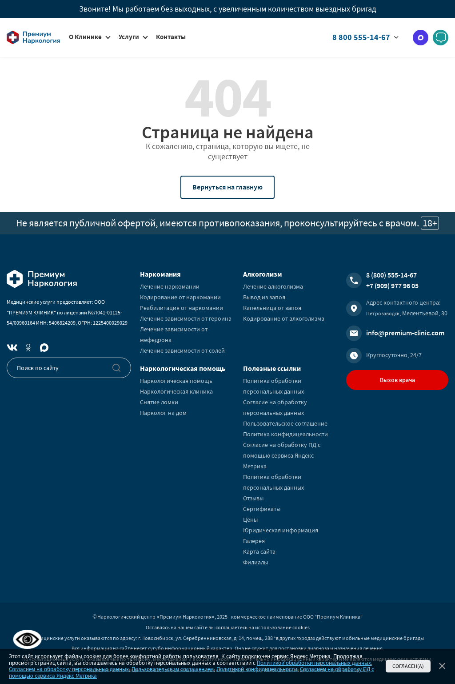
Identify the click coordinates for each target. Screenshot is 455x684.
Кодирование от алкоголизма (283, 318)
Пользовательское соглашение (285, 423)
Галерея (254, 541)
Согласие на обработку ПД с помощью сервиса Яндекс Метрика (281, 455)
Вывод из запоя (264, 297)
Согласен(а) (408, 666)
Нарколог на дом (163, 413)
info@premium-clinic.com (405, 332)
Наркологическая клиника (176, 391)
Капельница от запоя (272, 308)
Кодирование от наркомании (180, 297)
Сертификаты (261, 509)
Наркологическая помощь (176, 381)
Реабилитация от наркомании (181, 308)
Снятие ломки (159, 402)
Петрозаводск (382, 313)
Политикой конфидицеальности (256, 669)
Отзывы (253, 498)
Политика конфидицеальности (285, 434)
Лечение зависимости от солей (182, 350)
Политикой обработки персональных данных (314, 663)
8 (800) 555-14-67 (391, 274)
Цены (250, 519)
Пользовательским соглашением (173, 669)
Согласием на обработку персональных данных (69, 669)
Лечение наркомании (170, 286)
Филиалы (255, 562)
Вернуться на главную (227, 186)
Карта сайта (259, 551)
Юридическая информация (280, 530)
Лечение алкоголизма (273, 286)
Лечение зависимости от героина (185, 318)
